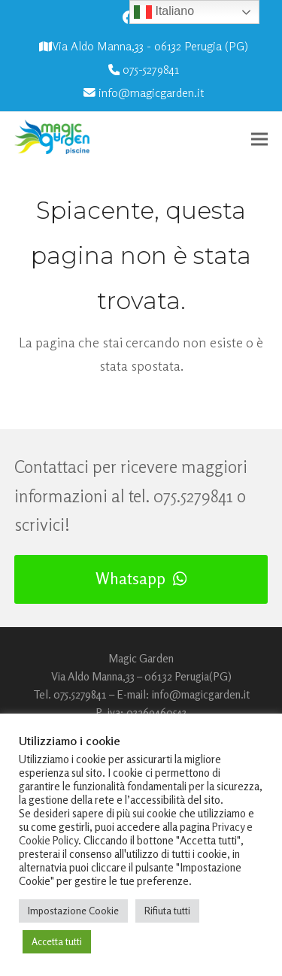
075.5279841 (193, 496)
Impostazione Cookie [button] (73, 911)
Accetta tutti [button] (57, 941)
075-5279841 (151, 69)
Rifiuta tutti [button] (167, 911)
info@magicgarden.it (151, 93)
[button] (259, 138)
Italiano (164, 12)
